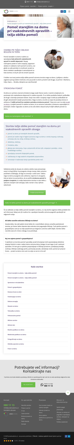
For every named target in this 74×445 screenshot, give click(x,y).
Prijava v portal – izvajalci (45, 6)
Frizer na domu (12, 349)
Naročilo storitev (26, 405)
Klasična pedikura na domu (16, 330)
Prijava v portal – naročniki (28, 6)
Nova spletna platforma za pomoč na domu (46, 417)
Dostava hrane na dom (15, 292)
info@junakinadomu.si (11, 408)
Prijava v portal (25, 408)
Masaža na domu (13, 306)
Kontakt (23, 424)
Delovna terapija (13, 301)
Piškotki (35, 436)
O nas (23, 411)
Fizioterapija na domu (14, 297)
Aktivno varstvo (12, 320)
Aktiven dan (11, 325)
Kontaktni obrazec (10, 410)
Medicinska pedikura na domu (17, 334)
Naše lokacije (25, 421)
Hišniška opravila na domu (16, 344)
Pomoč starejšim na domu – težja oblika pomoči (22, 278)
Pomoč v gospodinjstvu (15, 287)
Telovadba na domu (14, 311)
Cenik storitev (25, 413)
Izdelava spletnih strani (45, 436)
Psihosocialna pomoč (14, 315)
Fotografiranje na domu (15, 339)
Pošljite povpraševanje (37, 192)
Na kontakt (28, 384)
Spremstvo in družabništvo (16, 282)
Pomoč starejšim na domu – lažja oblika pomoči (22, 273)
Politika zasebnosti (62, 422)
